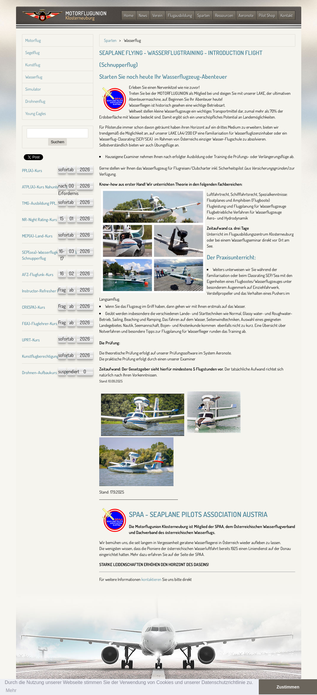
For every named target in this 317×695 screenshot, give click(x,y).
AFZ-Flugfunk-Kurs (37, 274)
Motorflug (33, 40)
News (143, 15)
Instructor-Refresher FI (41, 290)
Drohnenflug (35, 101)
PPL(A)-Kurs (32, 170)
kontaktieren (151, 579)
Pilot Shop (267, 15)
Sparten (203, 15)
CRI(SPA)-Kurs (33, 307)
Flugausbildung (180, 15)
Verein (157, 15)
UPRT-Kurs (31, 339)
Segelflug (32, 52)
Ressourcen (224, 15)
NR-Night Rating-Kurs (39, 219)
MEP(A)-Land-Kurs (37, 235)
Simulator (33, 89)
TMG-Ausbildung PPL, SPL (43, 203)
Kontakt (286, 15)
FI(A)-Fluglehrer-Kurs (39, 323)
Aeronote (246, 15)
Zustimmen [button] (288, 687)
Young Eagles (35, 113)
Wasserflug (33, 76)
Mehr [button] (11, 690)
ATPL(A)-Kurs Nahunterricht (45, 186)
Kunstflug (32, 64)
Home (128, 15)
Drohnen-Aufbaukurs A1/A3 (44, 372)
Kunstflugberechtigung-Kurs (45, 356)
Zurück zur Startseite (64, 15)
